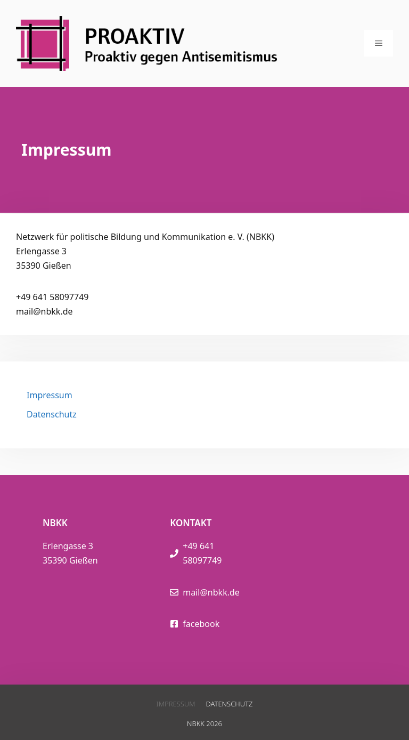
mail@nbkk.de (211, 592)
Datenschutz (52, 414)
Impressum (49, 395)
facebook (201, 624)
